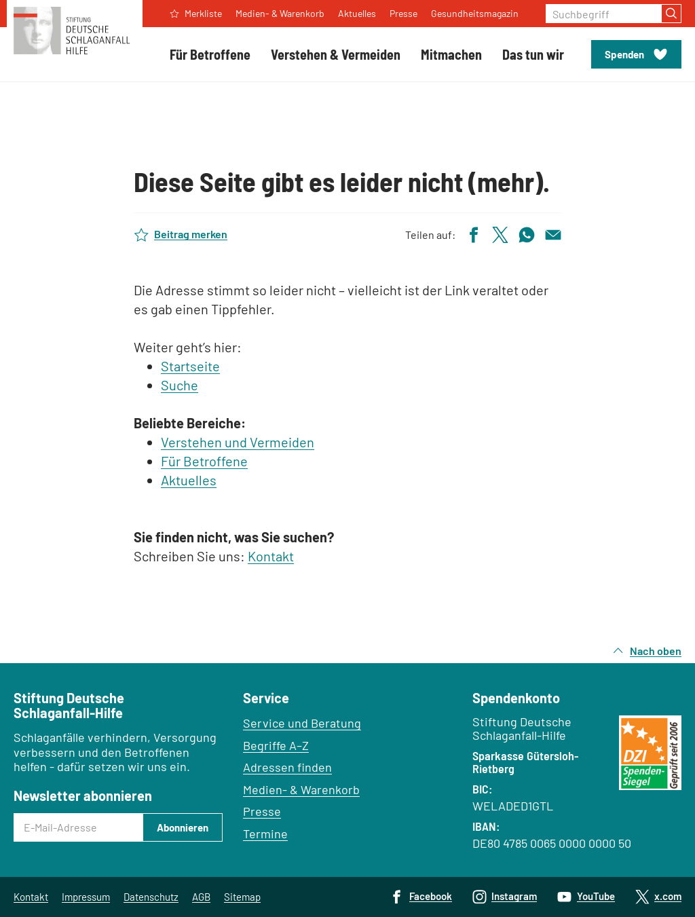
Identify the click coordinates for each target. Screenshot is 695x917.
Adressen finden (287, 767)
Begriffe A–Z (276, 745)
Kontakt (271, 556)
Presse (262, 811)
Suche (179, 385)
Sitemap (242, 897)
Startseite (190, 366)
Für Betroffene (204, 461)
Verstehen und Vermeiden (237, 442)
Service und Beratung (302, 722)
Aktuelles (189, 480)
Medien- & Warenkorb (301, 789)
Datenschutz (151, 897)
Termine (265, 833)
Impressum (86, 897)
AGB (201, 897)
